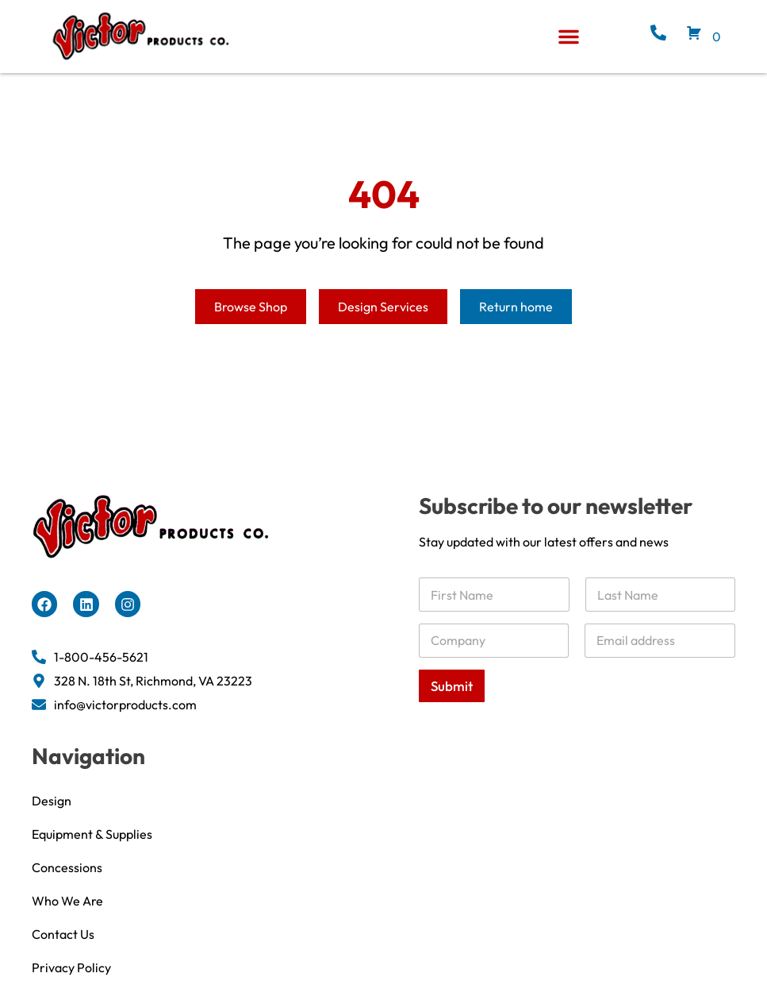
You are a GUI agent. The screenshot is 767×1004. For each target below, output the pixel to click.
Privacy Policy (71, 987)
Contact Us (63, 954)
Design (51, 820)
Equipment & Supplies (92, 854)
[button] (568, 36)
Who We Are (67, 921)
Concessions (67, 887)
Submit (452, 705)
